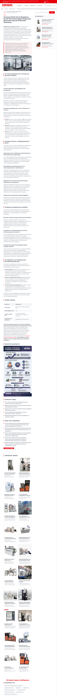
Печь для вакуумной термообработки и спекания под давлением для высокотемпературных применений (25, 516)
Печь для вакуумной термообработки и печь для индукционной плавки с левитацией (24, 495)
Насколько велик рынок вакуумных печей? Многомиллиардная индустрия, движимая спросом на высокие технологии (36, 8)
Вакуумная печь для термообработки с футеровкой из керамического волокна (9, 624)
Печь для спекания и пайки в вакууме (24, 581)
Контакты (40, 5)
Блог (47, 1)
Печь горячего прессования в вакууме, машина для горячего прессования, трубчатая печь (10, 473)
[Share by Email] (11, 448)
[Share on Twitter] (8, 448)
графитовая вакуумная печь (9, 692)
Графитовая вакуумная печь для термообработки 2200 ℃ (24, 560)
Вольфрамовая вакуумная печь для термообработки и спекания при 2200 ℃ (10, 516)
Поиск (51, 12)
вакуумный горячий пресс (8, 687)
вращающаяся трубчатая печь (9, 689)
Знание (26, 5)
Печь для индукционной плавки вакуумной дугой (10, 646)
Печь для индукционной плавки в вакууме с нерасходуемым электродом (25, 667)
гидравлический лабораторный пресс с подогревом (13, 685)
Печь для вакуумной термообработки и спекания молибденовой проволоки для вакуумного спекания (25, 624)
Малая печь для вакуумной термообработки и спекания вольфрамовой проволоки (25, 603)
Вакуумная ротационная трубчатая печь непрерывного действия (9, 560)
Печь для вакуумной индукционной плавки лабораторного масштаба (10, 581)
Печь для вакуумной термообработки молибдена (10, 538)
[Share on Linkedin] (6, 448)
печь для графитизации (21, 689)
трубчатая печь (18, 687)
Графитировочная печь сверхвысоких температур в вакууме (10, 603)
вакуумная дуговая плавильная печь (10, 694)
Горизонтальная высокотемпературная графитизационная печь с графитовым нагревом (10, 667)
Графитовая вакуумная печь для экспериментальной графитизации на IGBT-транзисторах (24, 538)
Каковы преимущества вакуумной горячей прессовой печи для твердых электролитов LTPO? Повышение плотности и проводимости (18, 430)
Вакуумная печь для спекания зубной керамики (24, 646)
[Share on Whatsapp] (13, 448)
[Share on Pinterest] (9, 448)
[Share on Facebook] (4, 448)
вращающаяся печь (19, 692)
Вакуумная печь (12, 8)
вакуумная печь (26, 687)
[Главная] (2, 8)
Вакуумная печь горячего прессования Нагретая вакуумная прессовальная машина (10, 495)
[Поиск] (54, 5)
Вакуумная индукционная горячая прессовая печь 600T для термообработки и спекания (25, 473)
